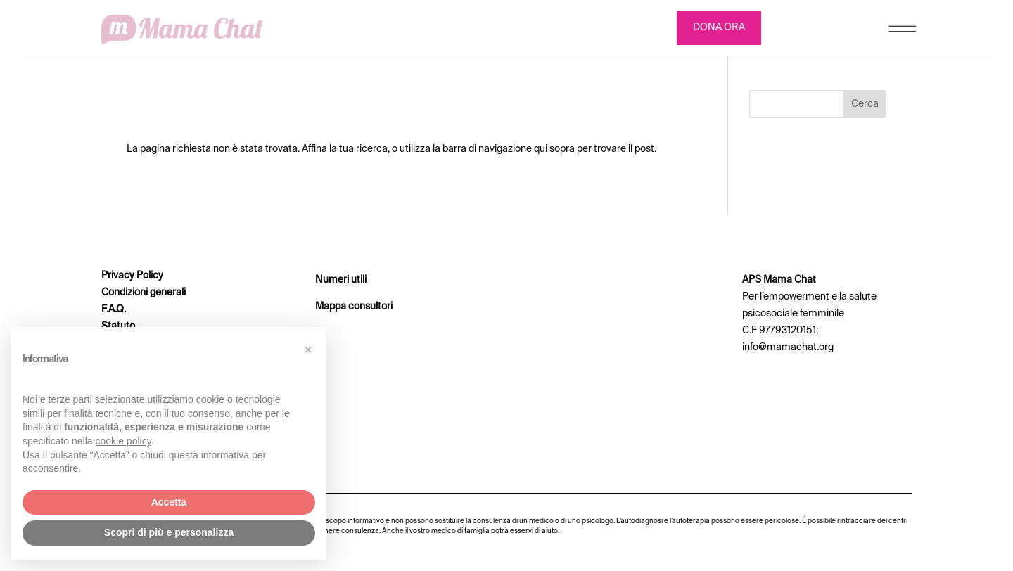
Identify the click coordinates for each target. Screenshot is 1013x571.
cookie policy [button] (123, 441)
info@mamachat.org (788, 347)
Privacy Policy (132, 276)
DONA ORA (719, 27)
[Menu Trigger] (902, 32)
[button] (308, 349)
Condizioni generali (143, 292)
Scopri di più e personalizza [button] (169, 532)
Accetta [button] (169, 502)
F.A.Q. (113, 309)
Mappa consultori (354, 307)
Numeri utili (341, 280)
